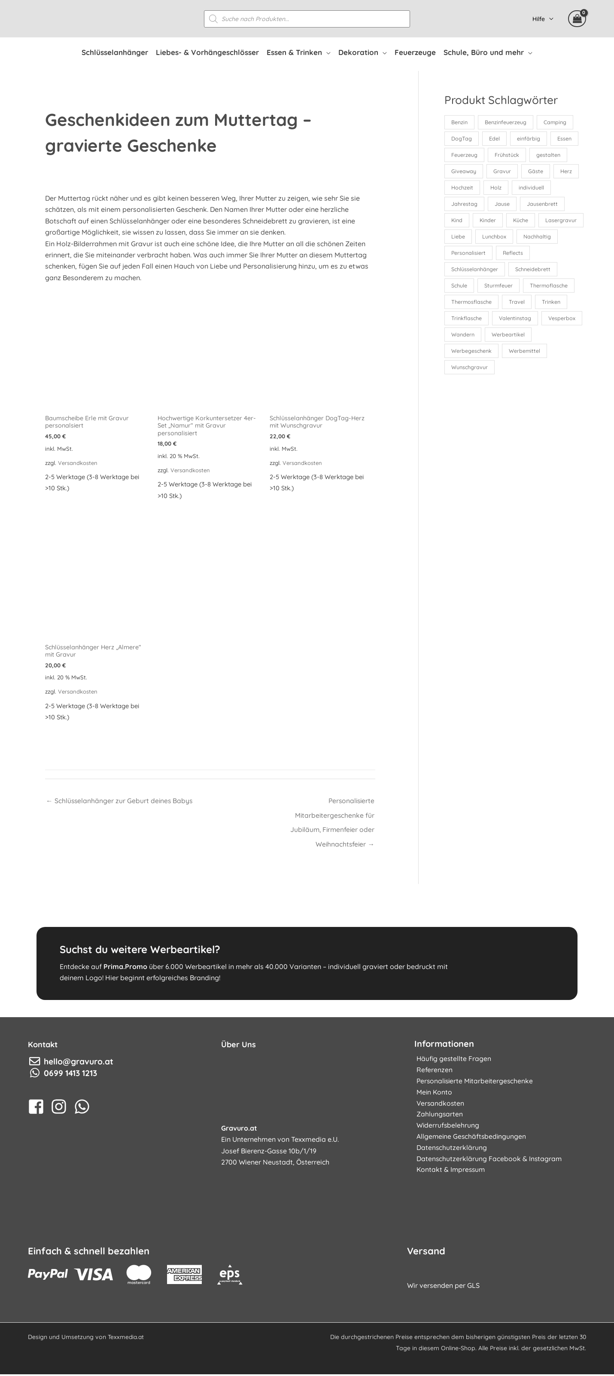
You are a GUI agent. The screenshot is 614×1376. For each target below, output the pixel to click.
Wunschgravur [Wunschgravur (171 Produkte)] (469, 370)
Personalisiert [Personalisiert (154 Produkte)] (514, 254)
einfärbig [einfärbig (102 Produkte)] (529, 138)
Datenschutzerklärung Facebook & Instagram (487, 1163)
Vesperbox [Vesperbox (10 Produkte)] (465, 337)
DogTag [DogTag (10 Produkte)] (461, 138)
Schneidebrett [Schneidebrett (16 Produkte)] (534, 271)
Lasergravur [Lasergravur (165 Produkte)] (467, 238)
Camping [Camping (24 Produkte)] (556, 122)
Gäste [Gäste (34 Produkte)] (536, 171)
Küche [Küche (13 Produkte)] (523, 221)
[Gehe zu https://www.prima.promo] (307, 965)
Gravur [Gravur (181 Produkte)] (503, 171)
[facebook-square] (38, 1109)
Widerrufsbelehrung (446, 1129)
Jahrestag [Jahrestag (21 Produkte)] (464, 205)
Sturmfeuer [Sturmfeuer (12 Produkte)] (499, 287)
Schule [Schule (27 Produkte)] (459, 287)
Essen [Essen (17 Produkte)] (566, 138)
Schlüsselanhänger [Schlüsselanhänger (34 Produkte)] (474, 271)
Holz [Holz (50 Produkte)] (496, 188)
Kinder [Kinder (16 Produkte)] (488, 221)
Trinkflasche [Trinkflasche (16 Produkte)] (466, 321)
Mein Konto (432, 1095)
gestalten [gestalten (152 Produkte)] (550, 155)
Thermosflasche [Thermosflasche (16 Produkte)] (471, 304)
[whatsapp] (84, 1109)
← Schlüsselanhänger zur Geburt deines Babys (120, 802)
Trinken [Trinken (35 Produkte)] (553, 304)
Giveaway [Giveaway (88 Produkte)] (464, 171)
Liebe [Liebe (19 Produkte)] (507, 238)
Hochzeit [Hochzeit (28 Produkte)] (462, 188)
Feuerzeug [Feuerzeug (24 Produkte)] (464, 155)
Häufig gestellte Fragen (452, 1061)
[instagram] (61, 1109)
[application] (326, 52)
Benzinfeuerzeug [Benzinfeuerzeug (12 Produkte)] (506, 122)
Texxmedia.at (127, 1338)
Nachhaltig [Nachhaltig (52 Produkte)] (465, 254)
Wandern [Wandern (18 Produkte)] (508, 337)
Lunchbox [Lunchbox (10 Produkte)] (544, 238)
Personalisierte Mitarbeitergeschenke (474, 1083)
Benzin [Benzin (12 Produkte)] (459, 122)
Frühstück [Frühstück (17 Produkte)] (507, 155)
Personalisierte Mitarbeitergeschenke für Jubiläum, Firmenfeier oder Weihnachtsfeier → (331, 804)
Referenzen (432, 1072)
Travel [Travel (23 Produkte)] (518, 304)
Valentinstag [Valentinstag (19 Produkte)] (516, 321)
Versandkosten (78, 462)
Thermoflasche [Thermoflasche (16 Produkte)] (551, 287)
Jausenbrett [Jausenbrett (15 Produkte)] (543, 205)
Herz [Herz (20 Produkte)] (568, 171)
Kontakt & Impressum (449, 1174)
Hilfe (538, 19)
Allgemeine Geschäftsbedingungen (470, 1140)
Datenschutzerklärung (449, 1151)
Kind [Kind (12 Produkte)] (457, 221)
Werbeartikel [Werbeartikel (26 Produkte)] (553, 337)
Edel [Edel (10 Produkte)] (494, 138)
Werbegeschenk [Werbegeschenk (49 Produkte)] (471, 354)
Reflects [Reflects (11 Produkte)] (559, 254)
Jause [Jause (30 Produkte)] (502, 205)
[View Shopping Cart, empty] (577, 18)
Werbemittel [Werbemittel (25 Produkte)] (525, 354)
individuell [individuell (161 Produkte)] (532, 188)
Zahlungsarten (437, 1117)
